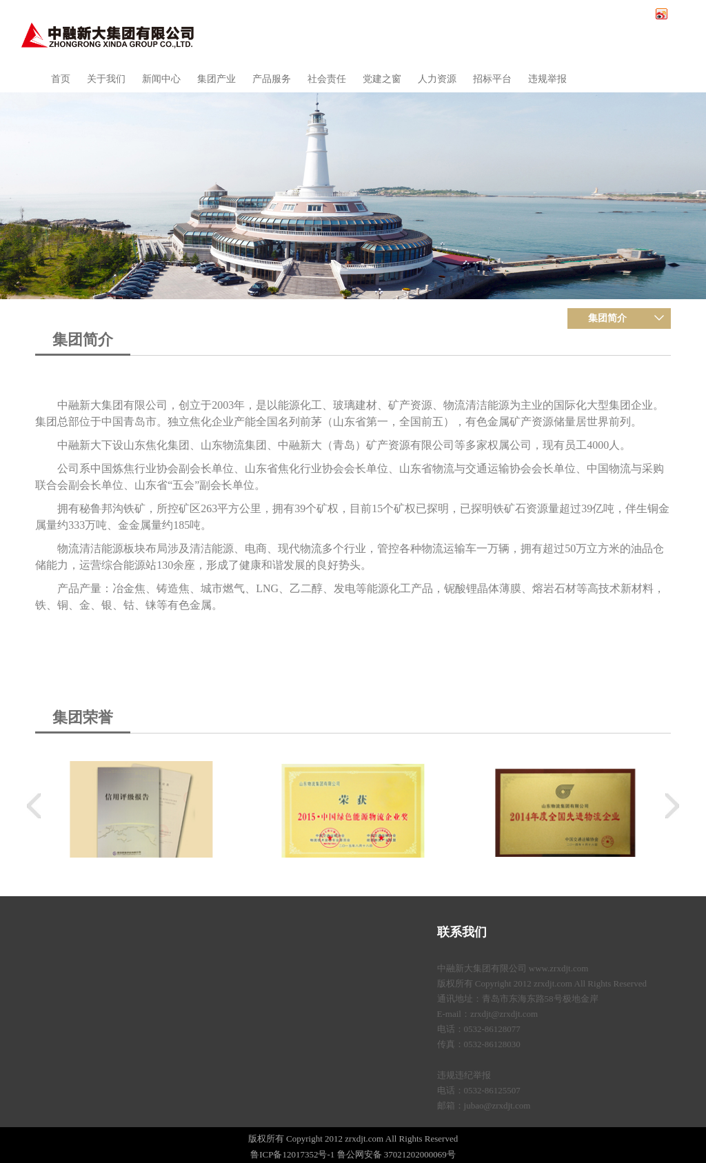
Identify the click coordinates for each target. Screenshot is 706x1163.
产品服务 (271, 79)
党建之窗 (382, 79)
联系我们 (462, 932)
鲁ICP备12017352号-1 (292, 1154)
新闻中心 (161, 79)
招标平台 (492, 79)
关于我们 (106, 79)
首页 (60, 79)
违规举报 (547, 79)
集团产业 (216, 79)
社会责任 (326, 79)
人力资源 (437, 79)
